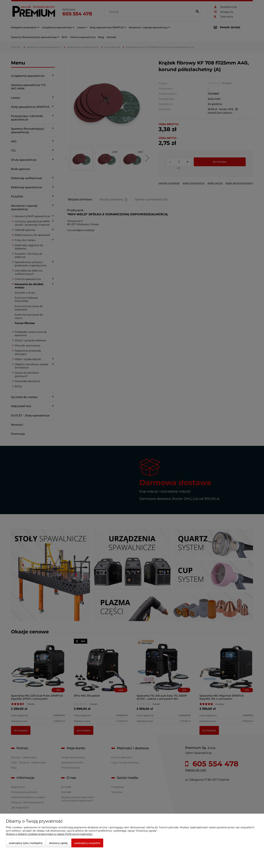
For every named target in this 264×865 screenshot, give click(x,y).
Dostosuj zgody (58, 842)
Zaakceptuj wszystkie (87, 842)
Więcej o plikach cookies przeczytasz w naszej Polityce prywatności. (49, 834)
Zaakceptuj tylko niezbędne (26, 842)
